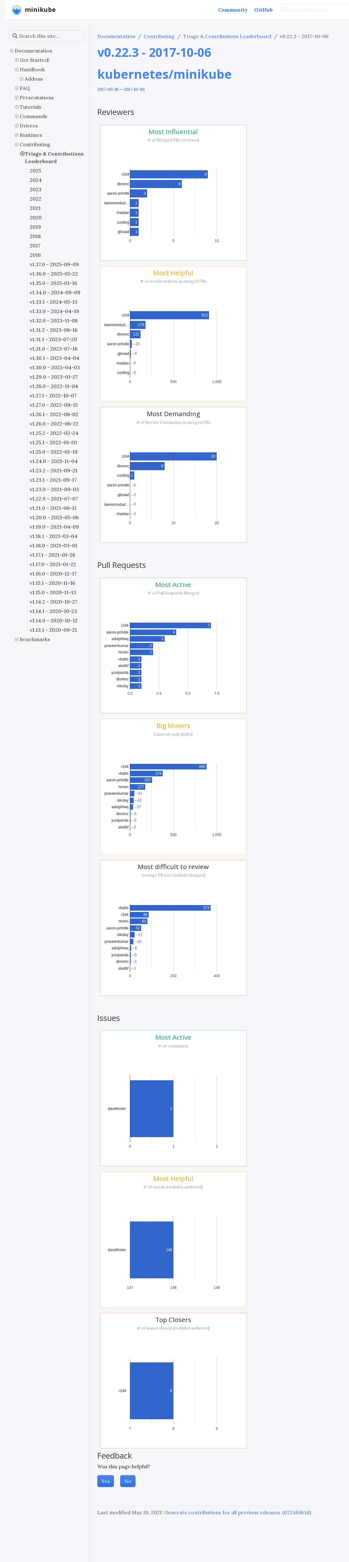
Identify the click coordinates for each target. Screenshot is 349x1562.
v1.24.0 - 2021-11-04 (54, 461)
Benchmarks (35, 639)
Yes (105, 1481)
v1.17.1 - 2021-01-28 (52, 555)
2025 (35, 170)
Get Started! (34, 60)
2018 (35, 236)
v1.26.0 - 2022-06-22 (54, 423)
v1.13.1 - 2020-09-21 (53, 630)
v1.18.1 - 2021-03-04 (53, 536)
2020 (36, 217)
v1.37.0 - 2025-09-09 (54, 264)
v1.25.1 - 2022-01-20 (53, 442)
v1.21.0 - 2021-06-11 (53, 508)
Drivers (29, 125)
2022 (35, 199)
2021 (35, 208)
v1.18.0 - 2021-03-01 (53, 545)
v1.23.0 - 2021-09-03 (54, 489)
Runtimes (31, 135)
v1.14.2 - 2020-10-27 (53, 602)
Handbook (32, 69)
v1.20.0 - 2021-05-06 (54, 517)
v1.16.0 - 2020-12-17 (53, 573)
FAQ (25, 88)
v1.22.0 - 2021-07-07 (54, 498)
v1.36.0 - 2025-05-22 (54, 274)
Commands (33, 116)
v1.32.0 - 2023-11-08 (54, 320)
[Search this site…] (47, 36)
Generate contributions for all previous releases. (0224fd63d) (237, 1512)
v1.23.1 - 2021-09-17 (53, 480)
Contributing (35, 144)
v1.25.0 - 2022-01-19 (54, 452)
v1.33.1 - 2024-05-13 (53, 302)
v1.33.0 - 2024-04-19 (54, 311)
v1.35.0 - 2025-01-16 (53, 283)
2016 (35, 255)
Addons (34, 79)
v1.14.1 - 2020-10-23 (53, 611)
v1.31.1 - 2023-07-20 (53, 339)
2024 (36, 180)
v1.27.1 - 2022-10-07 (53, 395)
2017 (35, 245)
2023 (35, 189)
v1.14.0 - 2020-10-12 (54, 620)
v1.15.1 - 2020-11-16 (52, 583)
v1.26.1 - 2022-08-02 (54, 414)
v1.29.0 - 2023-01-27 (54, 377)
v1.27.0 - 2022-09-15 (54, 405)
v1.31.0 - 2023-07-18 (53, 349)
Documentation (33, 50)
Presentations (37, 97)
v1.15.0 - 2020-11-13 (53, 592)
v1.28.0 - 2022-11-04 (54, 386)
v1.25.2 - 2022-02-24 (54, 433)
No (127, 1481)
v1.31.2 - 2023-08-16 (53, 330)
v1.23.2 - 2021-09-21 (53, 470)
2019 (35, 227)
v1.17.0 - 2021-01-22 (53, 564)
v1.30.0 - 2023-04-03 (55, 367)
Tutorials (30, 107)
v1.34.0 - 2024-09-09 (55, 292)
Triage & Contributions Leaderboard (54, 157)
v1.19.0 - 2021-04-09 (54, 527)
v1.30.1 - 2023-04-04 (54, 358)
